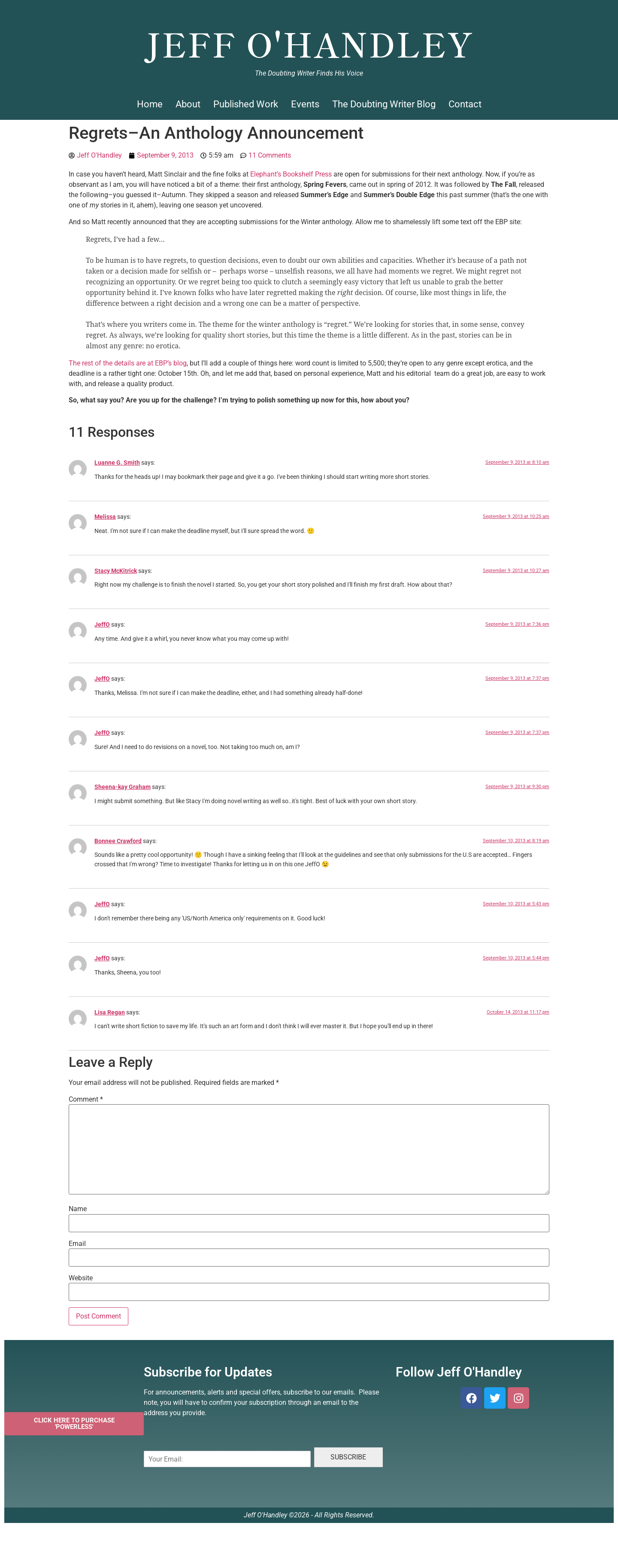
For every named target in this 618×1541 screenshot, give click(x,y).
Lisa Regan (109, 1012)
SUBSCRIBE (348, 1457)
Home (150, 104)
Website (81, 1278)
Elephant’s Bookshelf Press (291, 174)
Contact (465, 104)
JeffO (102, 624)
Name (78, 1209)
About (188, 104)
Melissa (105, 517)
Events (305, 104)
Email (77, 1243)
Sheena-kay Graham (122, 787)
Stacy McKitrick (115, 571)
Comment (86, 1099)
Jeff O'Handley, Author (309, 11)
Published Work (245, 104)
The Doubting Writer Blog (384, 104)
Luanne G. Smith (117, 462)
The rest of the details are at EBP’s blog (128, 363)
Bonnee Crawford (118, 841)
